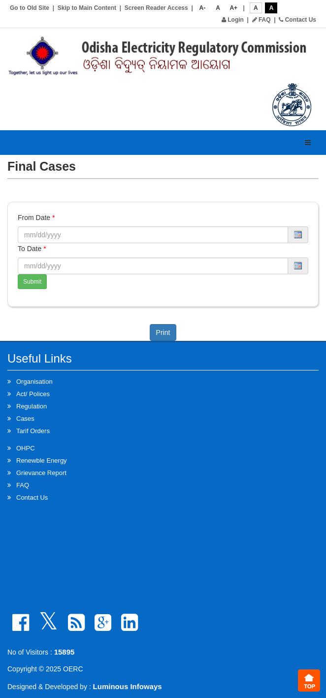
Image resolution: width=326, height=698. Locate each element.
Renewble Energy (41, 460)
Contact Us (297, 19)
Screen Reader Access (156, 7)
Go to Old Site (29, 7)
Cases (25, 418)
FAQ (261, 19)
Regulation (31, 406)
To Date (32, 249)
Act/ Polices (33, 394)
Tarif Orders (33, 431)
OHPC (25, 448)
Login (233, 19)
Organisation (34, 381)
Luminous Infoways (127, 686)
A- (202, 7)
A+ (233, 7)
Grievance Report (41, 473)
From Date (36, 217)
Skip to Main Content (87, 7)
